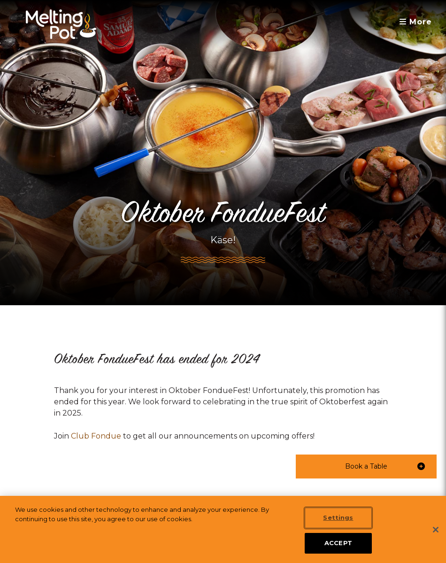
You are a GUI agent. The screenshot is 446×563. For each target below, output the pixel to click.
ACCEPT (338, 543)
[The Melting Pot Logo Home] (61, 24)
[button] (366, 466)
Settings (338, 517)
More (416, 21)
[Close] (435, 529)
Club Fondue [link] (96, 436)
